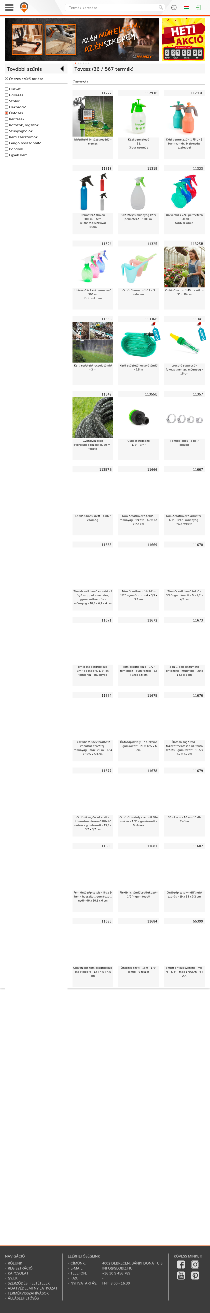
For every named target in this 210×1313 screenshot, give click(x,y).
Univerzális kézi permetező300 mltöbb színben (93, 294)
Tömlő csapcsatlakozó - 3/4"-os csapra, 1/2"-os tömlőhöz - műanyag (92, 670)
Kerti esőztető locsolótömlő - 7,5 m (139, 367)
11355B (151, 394)
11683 (107, 921)
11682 (198, 846)
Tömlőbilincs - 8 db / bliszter (184, 442)
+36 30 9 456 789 (116, 1273)
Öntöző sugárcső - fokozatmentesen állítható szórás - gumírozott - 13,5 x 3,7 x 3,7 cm (184, 748)
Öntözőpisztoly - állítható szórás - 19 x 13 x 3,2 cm (184, 894)
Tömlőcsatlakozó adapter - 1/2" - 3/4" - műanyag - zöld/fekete (184, 520)
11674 (107, 695)
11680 (107, 846)
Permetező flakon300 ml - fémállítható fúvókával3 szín (93, 220)
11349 (107, 394)
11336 (107, 318)
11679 (198, 770)
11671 (107, 620)
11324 (107, 243)
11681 (152, 846)
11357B (105, 469)
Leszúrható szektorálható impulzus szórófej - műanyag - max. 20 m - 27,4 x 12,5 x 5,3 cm (93, 748)
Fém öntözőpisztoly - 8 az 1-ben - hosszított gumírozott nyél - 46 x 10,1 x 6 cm (93, 896)
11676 (198, 695)
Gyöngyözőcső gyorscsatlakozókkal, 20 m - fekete (93, 444)
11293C (197, 93)
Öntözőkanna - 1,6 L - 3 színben (138, 292)
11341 (198, 318)
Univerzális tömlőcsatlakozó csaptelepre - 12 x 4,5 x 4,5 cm (92, 972)
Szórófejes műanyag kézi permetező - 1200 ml (139, 216)
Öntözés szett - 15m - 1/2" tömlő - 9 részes (138, 970)
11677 (107, 770)
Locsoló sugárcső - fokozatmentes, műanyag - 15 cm (184, 369)
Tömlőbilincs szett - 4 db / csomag (93, 518)
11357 (198, 394)
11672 (152, 620)
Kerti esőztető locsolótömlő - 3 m (93, 367)
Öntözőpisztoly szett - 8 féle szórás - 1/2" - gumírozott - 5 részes (139, 821)
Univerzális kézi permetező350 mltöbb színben (184, 218)
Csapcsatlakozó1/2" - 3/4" (139, 442)
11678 (152, 770)
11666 (152, 469)
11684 (152, 921)
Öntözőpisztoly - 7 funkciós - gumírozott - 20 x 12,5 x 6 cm (139, 746)
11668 (107, 544)
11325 (152, 243)
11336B (151, 318)
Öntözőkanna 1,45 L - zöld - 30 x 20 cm (184, 292)
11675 (152, 695)
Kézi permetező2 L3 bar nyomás (138, 143)
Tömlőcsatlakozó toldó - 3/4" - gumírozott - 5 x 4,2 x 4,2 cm (184, 595)
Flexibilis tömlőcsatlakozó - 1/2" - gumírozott (139, 894)
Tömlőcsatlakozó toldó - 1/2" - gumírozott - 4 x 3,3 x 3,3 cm (138, 595)
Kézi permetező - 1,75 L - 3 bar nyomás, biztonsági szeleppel (184, 143)
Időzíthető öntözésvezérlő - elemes (93, 141)
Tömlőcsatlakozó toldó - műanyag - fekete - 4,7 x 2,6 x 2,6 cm (139, 520)
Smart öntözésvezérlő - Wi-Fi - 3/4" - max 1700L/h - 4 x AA (184, 972)
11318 (107, 168)
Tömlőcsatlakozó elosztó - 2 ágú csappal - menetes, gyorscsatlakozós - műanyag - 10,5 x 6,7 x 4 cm (93, 597)
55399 (198, 921)
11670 (198, 544)
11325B (197, 243)
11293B (151, 93)
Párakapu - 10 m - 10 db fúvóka (184, 819)
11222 (107, 93)
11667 (198, 469)
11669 (152, 544)
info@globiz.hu (117, 1268)
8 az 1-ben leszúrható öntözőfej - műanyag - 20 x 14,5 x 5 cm (184, 670)
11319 (152, 168)
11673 (198, 620)
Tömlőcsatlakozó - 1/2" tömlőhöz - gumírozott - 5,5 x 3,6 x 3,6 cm (138, 670)
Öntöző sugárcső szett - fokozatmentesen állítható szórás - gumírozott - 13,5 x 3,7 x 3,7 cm (92, 823)
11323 (198, 168)
